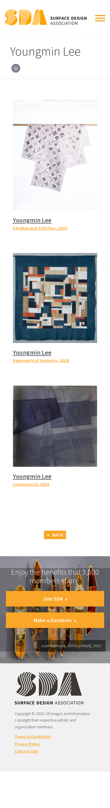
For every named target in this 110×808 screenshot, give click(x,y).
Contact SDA (26, 751)
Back (55, 535)
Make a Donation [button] (55, 620)
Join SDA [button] (55, 598)
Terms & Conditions (33, 736)
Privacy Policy (27, 744)
